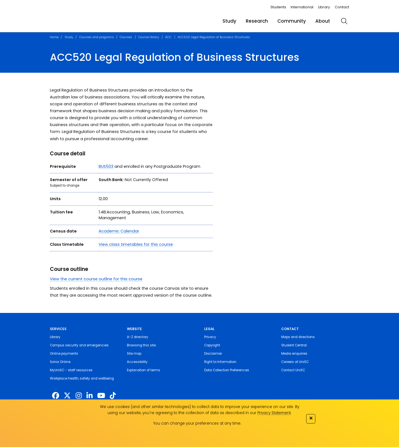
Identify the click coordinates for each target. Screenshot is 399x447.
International (302, 7)
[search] (344, 21)
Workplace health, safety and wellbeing (82, 378)
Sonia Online (60, 362)
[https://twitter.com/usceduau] (67, 396)
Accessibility (137, 362)
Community (291, 21)
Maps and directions (298, 337)
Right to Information (220, 362)
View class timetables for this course (136, 244)
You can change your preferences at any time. (197, 423)
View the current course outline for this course (96, 279)
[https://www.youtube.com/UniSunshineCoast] (101, 396)
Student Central (294, 345)
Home (54, 37)
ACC (168, 37)
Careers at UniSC (295, 362)
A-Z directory (137, 337)
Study (229, 21)
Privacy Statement (274, 412)
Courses (126, 37)
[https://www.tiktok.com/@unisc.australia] (113, 396)
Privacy (210, 337)
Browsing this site (141, 345)
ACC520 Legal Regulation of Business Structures (214, 37)
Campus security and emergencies (79, 345)
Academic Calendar (119, 231)
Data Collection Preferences (226, 370)
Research (257, 21)
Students (278, 7)
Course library (148, 37)
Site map (134, 353)
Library (324, 7)
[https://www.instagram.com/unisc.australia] (79, 396)
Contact (342, 7)
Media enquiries (294, 353)
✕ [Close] (311, 418)
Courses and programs (96, 37)
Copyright (212, 345)
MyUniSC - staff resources (71, 370)
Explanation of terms (143, 370)
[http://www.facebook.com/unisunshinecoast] (55, 396)
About (322, 21)
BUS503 (106, 166)
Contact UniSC (293, 370)
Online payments (64, 353)
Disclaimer (213, 353)
